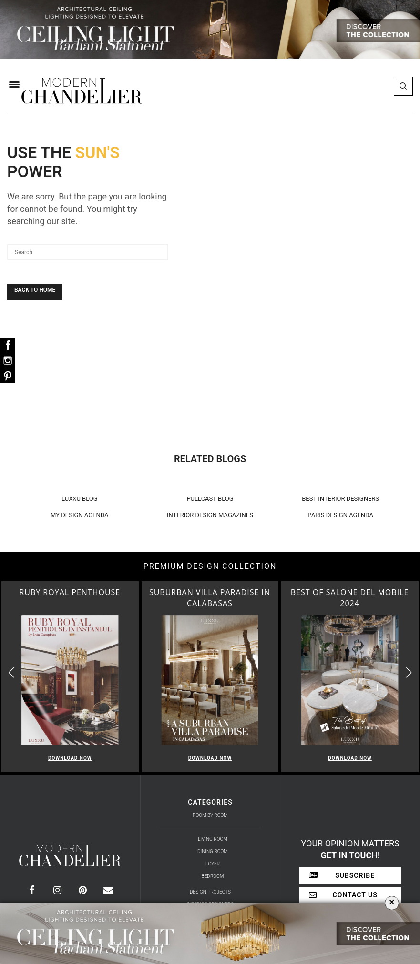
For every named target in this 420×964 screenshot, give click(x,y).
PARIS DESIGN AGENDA (340, 514)
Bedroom (213, 876)
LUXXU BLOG (79, 498)
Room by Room (210, 815)
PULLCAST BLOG (209, 498)
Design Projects (210, 891)
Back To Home (34, 290)
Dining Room (212, 851)
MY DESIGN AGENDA (80, 514)
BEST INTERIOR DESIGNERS (340, 498)
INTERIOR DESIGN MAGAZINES (210, 514)
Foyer (212, 863)
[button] (408, 672)
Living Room (212, 839)
